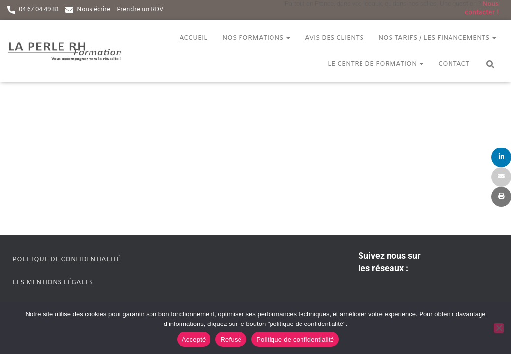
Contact (453, 64)
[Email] (501, 177)
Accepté (194, 339)
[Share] (501, 157)
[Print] (501, 196)
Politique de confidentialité (66, 259)
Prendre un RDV (140, 10)
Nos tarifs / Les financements (437, 38)
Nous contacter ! (482, 8)
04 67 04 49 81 (39, 10)
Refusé (230, 339)
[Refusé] (499, 328)
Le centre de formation (375, 64)
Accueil (194, 38)
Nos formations (256, 38)
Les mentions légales (52, 282)
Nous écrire (93, 10)
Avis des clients (334, 38)
